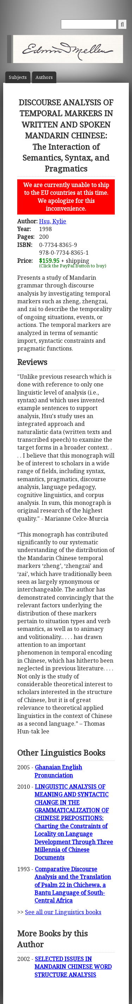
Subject (18, 77)
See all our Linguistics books (63, 912)
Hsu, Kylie (52, 221)
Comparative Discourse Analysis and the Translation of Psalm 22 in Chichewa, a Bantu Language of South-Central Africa (72, 885)
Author (44, 77)
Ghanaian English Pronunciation (58, 771)
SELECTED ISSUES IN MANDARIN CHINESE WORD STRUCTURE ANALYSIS (73, 967)
